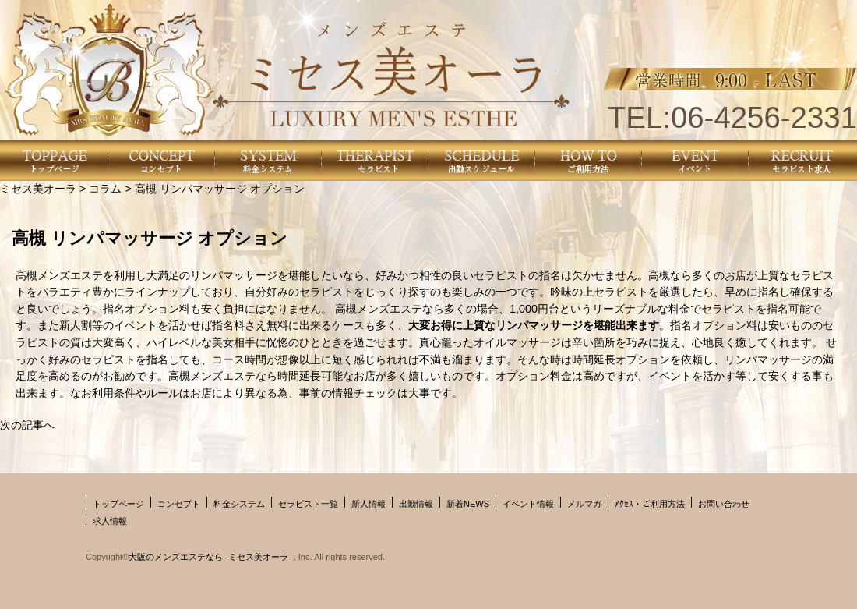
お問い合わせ (723, 503)
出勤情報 (416, 503)
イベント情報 (528, 503)
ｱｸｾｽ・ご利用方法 (650, 503)
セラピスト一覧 (308, 503)
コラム (105, 188)
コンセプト (178, 503)
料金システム (239, 503)
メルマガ (584, 503)
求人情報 (110, 521)
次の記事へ (27, 425)
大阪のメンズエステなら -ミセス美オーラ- (211, 556)
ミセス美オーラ (38, 188)
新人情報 (368, 503)
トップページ (118, 503)
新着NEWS (467, 503)
